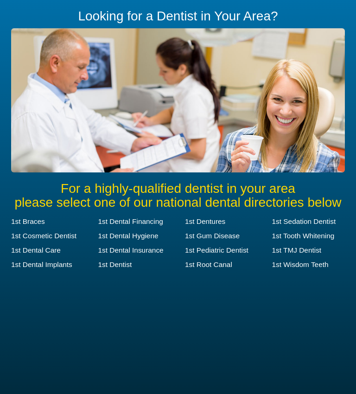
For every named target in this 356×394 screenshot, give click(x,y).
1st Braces (28, 221)
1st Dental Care (36, 250)
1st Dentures (205, 221)
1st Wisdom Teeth (300, 264)
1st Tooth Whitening (303, 236)
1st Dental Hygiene (128, 236)
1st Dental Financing (130, 221)
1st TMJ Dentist (297, 250)
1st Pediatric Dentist (216, 250)
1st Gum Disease (212, 236)
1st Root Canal (208, 264)
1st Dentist (115, 264)
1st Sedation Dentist (304, 221)
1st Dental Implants (41, 264)
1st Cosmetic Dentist (43, 236)
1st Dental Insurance (131, 250)
